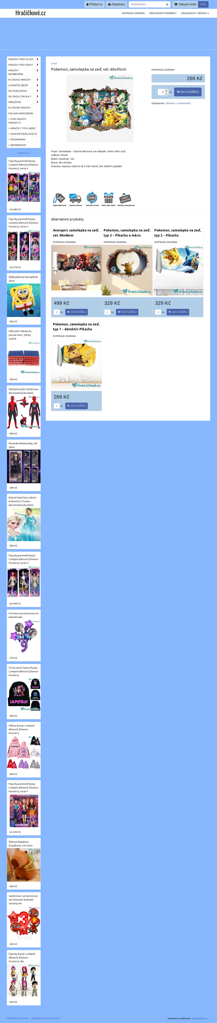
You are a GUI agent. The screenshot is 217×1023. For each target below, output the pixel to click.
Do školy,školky (24, 96)
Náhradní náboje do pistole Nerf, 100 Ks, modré (20, 334)
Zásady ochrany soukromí (45, 1018)
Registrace (116, 4)
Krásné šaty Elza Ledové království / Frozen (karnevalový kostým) (22, 501)
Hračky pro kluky (24, 59)
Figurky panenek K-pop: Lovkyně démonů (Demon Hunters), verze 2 (23, 164)
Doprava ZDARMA (133, 13)
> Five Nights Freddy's (17, 121)
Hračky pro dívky (24, 65)
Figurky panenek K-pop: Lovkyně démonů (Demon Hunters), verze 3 (23, 222)
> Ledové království (22, 134)
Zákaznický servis (195, 13)
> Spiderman (16, 139)
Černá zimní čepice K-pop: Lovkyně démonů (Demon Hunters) (23, 671)
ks (58, 312)
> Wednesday (17, 145)
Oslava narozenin (20, 113)
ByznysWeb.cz (200, 1018)
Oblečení (24, 102)
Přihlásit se (94, 4)
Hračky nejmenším (24, 72)
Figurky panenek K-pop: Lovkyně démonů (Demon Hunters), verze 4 (23, 559)
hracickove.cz (23, 153)
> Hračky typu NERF (22, 128)
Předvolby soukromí (18, 1018)
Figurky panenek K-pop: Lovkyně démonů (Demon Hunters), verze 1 (23, 787)
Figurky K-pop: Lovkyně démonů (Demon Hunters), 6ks (22, 957)
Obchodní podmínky (163, 13)
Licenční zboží (24, 85)
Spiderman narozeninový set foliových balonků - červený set (23, 899)
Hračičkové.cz (30, 12)
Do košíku (188, 92)
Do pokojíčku (24, 91)
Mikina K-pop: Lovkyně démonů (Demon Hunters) (21, 729)
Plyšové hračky (24, 79)
